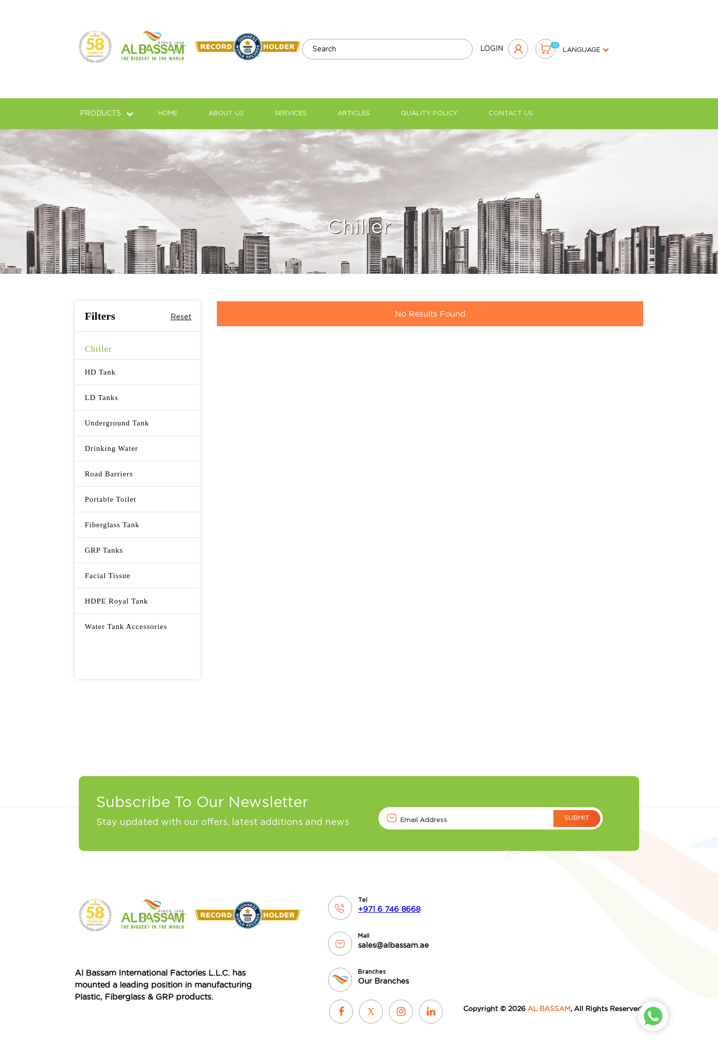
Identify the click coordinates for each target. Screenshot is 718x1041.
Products (106, 106)
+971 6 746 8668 (389, 902)
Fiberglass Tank (112, 517)
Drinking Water (111, 441)
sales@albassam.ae (393, 938)
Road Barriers (109, 466)
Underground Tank (117, 415)
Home (168, 106)
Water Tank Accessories (126, 619)
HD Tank (100, 365)
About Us (226, 106)
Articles (354, 106)
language (586, 46)
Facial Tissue (108, 568)
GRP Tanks (104, 543)
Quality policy (429, 106)
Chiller (98, 341)
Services (291, 106)
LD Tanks (101, 390)
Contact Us (511, 106)
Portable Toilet (110, 492)
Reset (181, 309)
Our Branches (383, 974)
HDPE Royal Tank (116, 594)
